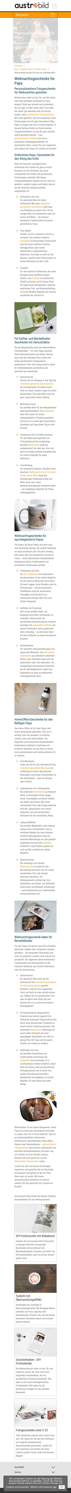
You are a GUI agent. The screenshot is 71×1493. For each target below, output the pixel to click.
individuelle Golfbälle (42, 625)
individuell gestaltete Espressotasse (36, 383)
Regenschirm (36, 1029)
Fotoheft (36, 278)
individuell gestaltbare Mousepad (35, 768)
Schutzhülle (39, 791)
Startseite (18, 66)
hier (55, 1487)
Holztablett (25, 241)
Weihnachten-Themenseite (26, 1161)
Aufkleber (47, 842)
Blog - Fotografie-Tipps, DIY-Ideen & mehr (30, 69)
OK (61, 1487)
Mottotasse (49, 411)
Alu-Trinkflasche (31, 574)
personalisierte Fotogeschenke (40, 114)
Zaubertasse (34, 445)
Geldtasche (25, 1060)
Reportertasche (27, 866)
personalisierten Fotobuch (26, 138)
